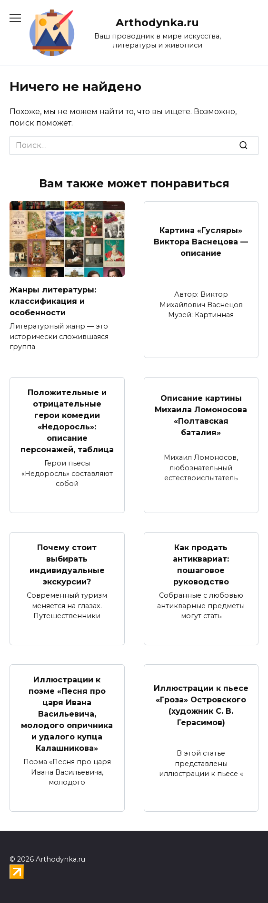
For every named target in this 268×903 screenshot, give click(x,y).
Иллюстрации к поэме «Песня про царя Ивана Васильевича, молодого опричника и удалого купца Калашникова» (67, 714)
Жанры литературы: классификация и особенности (53, 301)
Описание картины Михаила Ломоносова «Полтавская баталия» (201, 415)
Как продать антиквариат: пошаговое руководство (201, 564)
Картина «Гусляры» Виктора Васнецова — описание (201, 242)
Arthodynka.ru (157, 22)
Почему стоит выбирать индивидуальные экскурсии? (67, 564)
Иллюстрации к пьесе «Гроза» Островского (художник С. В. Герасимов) (201, 705)
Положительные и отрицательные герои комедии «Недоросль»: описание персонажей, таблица (67, 421)
